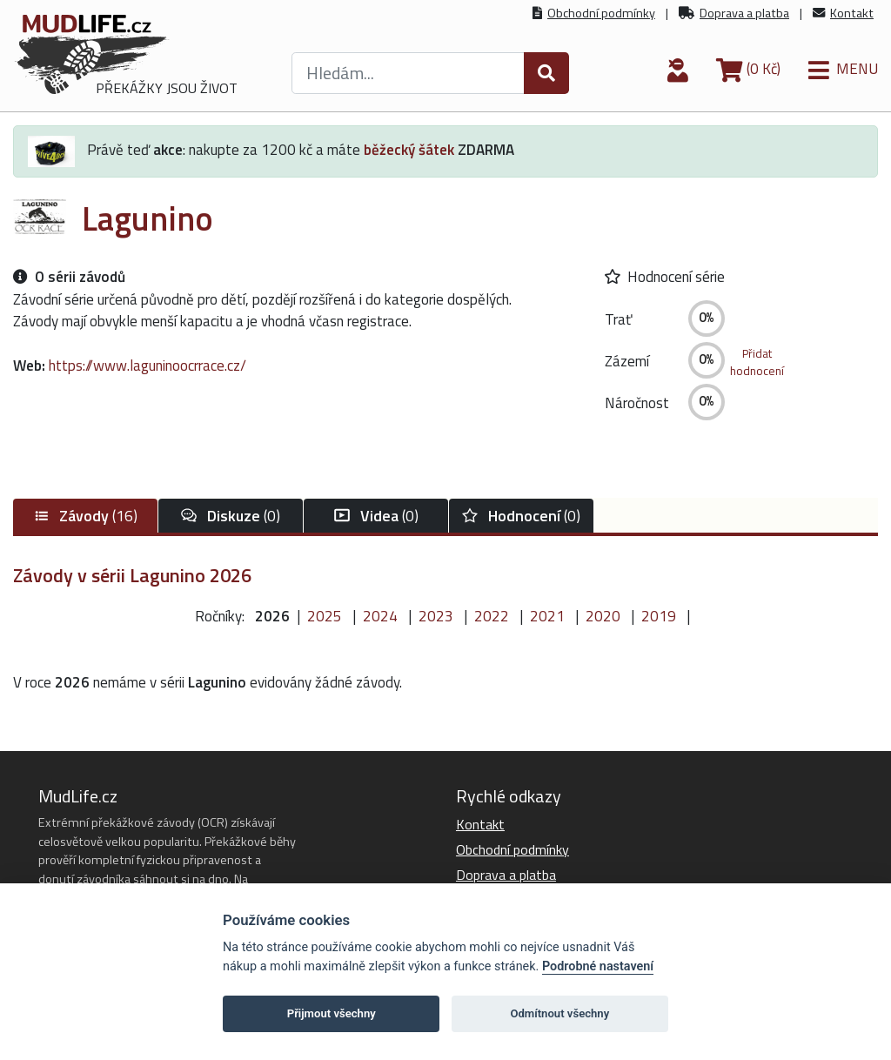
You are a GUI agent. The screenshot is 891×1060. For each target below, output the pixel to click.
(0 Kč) (748, 68)
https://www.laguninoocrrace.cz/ (147, 365)
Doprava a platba (744, 13)
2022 (491, 616)
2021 (547, 616)
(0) (230, 515)
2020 (603, 616)
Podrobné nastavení (597, 966)
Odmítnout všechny (559, 1013)
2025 (324, 616)
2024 (380, 616)
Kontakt (852, 13)
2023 (436, 616)
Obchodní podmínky (601, 13)
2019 (658, 616)
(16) (85, 515)
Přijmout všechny (331, 1013)
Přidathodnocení (757, 362)
